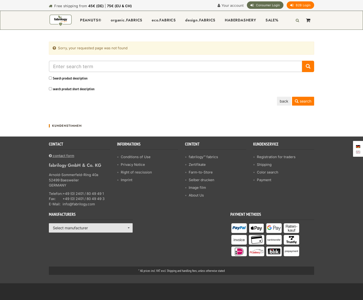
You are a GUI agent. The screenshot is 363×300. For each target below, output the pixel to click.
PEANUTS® (90, 20)
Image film (197, 187)
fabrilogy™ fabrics (203, 157)
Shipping (264, 164)
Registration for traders (276, 157)
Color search (267, 172)
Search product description (70, 78)
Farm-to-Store (201, 172)
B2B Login (303, 5)
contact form (61, 155)
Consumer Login (268, 5)
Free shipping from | (93, 6)
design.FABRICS (200, 20)
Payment (264, 180)
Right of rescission (136, 172)
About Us (196, 195)
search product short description (73, 89)
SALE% (272, 20)
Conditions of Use (136, 157)
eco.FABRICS (164, 20)
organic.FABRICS (126, 20)
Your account (233, 5)
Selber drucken (201, 180)
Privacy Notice (133, 164)
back (284, 101)
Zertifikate (197, 164)
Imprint (126, 180)
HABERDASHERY (240, 20)
